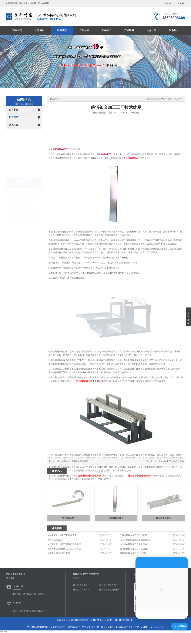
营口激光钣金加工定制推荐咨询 (169, 465)
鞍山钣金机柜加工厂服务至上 (63, 551)
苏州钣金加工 (88, 627)
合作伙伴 (151, 30)
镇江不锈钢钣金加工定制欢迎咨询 (135, 556)
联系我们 (174, 30)
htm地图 (153, 627)
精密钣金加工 (74, 627)
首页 (159, 99)
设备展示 (106, 30)
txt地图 (160, 627)
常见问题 (14, 125)
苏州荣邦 (108, 620)
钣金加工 (61, 627)
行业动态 (14, 117)
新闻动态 (62, 30)
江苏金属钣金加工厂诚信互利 (133, 551)
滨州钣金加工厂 (56, 556)
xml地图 (144, 627)
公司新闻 (14, 109)
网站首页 (17, 30)
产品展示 (84, 30)
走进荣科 (39, 30)
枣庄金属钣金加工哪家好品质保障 (72, 465)
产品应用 (129, 30)
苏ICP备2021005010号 (123, 620)
